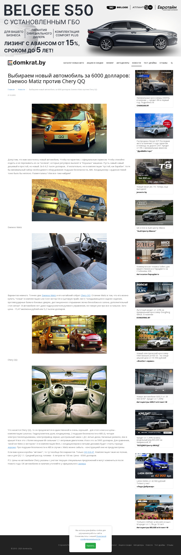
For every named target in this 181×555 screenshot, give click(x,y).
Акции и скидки (125, 545)
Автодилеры (123, 63)
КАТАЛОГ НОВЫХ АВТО (73, 63)
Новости (136, 63)
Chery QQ (85, 295)
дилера (82, 463)
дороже (12, 447)
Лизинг (110, 63)
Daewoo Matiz (49, 295)
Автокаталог (112, 545)
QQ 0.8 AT (89, 452)
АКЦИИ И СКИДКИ (95, 63)
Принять (90, 545)
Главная (11, 89)
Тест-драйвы (150, 63)
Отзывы (163, 63)
